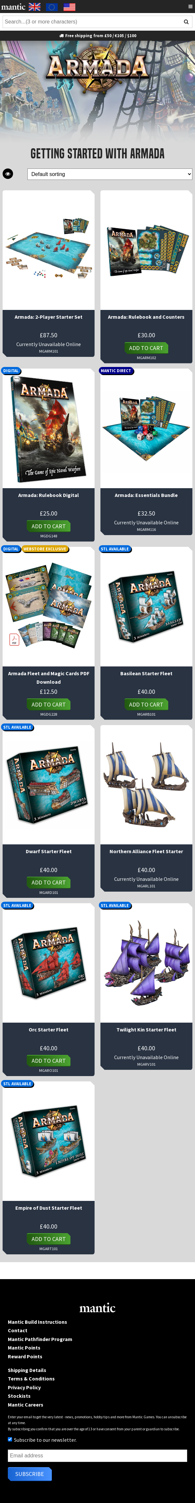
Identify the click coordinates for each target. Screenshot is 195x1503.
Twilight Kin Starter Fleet (146, 1029)
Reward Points (25, 1356)
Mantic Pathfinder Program (40, 1339)
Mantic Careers (25, 1404)
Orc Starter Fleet (48, 1029)
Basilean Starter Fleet (146, 673)
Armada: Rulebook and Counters (146, 317)
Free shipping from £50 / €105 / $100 (97, 35)
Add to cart (146, 348)
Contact (17, 1330)
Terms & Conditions (31, 1378)
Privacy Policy (24, 1387)
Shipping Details (27, 1370)
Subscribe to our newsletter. (42, 1440)
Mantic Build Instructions (37, 1322)
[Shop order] (109, 174)
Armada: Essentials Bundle (146, 495)
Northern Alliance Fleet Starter (146, 851)
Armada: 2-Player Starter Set (48, 317)
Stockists (19, 1396)
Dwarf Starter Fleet (49, 851)
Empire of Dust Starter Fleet (48, 1207)
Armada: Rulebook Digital (48, 495)
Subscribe (29, 1474)
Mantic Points (24, 1347)
